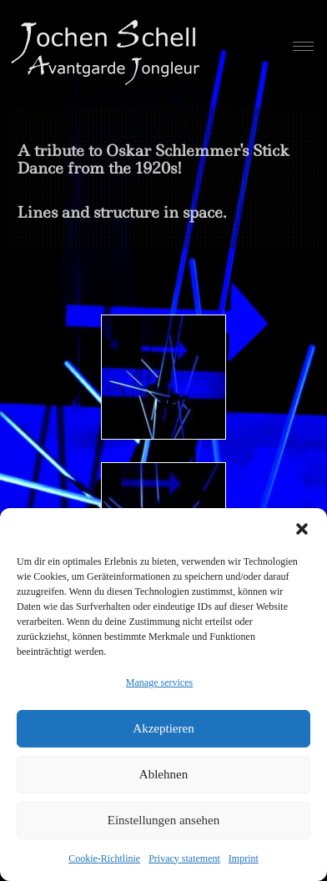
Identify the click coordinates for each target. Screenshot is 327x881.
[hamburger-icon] (303, 46)
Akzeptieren (163, 728)
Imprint (244, 858)
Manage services (159, 682)
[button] (302, 529)
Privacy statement (184, 858)
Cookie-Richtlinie (104, 858)
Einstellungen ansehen (164, 820)
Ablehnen (163, 774)
